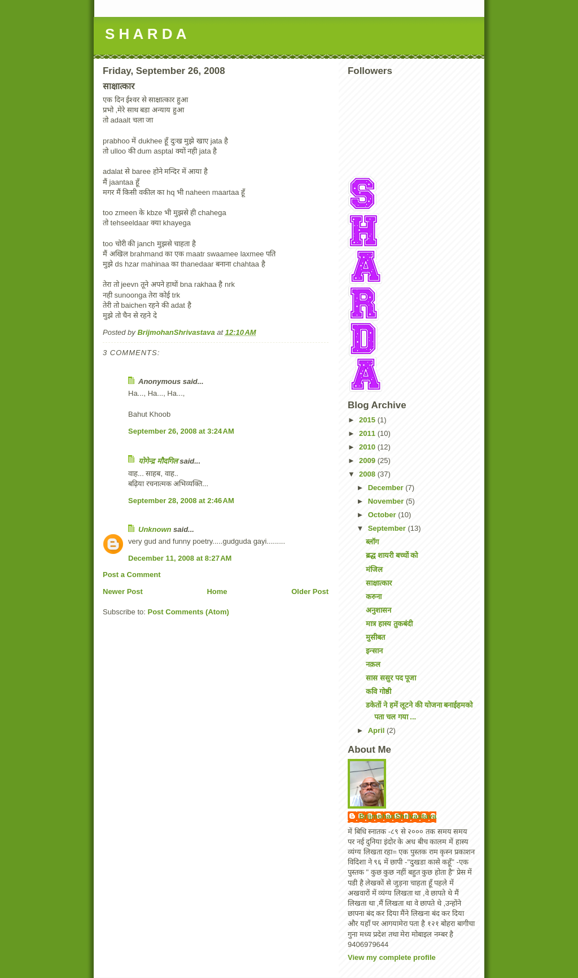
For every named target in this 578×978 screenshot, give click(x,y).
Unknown (155, 529)
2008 (368, 474)
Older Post (310, 591)
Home (217, 591)
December (386, 487)
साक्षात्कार (379, 583)
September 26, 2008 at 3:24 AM (181, 431)
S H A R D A (145, 33)
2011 (368, 433)
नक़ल (373, 664)
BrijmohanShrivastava (397, 816)
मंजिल (374, 569)
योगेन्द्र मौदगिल (158, 461)
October (383, 514)
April (377, 730)
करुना (374, 596)
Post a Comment (132, 574)
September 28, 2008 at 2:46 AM (181, 500)
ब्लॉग (372, 542)
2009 (368, 460)
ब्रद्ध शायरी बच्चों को (392, 555)
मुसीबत (375, 637)
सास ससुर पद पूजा (391, 678)
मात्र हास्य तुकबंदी (389, 623)
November (387, 501)
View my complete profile (392, 957)
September (388, 528)
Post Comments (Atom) (188, 612)
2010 (368, 447)
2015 (368, 420)
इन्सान (374, 651)
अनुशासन (378, 610)
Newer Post (123, 591)
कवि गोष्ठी (378, 691)
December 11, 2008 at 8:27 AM (179, 558)
